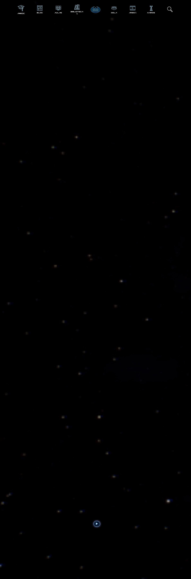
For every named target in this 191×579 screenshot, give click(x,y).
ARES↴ (132, 13)
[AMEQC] (21, 8)
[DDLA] (114, 8)
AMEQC (21, 13)
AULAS (58, 13)
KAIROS (151, 13)
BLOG (40, 13)
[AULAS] (58, 8)
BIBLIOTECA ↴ (77, 13)
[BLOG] (39, 8)
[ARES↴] (132, 8)
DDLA (114, 13)
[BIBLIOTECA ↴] (77, 7)
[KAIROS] (151, 8)
